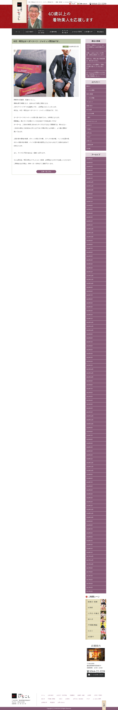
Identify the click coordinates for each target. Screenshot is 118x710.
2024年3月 (89, 264)
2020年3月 (89, 451)
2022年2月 (89, 361)
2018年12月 (89, 509)
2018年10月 (89, 517)
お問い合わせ (61, 702)
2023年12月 (89, 275)
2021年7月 (89, 388)
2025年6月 (89, 205)
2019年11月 (89, 466)
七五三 (60, 699)
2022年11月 (89, 326)
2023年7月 (89, 295)
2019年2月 (89, 501)
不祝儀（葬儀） (52, 699)
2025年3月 (89, 217)
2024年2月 (89, 268)
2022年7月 (89, 342)
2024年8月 (89, 244)
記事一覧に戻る (46, 171)
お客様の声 (89, 144)
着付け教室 (89, 94)
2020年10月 (89, 424)
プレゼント (89, 102)
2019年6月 (89, 486)
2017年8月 (89, 572)
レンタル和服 (90, 98)
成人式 (43, 699)
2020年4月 (89, 447)
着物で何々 (89, 105)
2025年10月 (89, 190)
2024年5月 (89, 256)
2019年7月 (89, 482)
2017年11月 (89, 560)
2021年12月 (89, 369)
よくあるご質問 (97, 699)
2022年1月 (89, 365)
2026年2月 (89, 174)
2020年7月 (89, 435)
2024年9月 (89, 240)
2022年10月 (89, 330)
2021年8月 (89, 385)
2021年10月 (89, 377)
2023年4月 (89, 307)
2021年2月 (89, 408)
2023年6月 (89, 299)
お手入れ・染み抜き (78, 699)
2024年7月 (89, 248)
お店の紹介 (51, 695)
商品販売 (52, 702)
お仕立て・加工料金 (62, 695)
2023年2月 (89, 314)
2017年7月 (89, 575)
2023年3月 (89, 310)
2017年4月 (89, 587)
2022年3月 (89, 357)
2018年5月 (89, 537)
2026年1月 (89, 178)
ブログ (88, 137)
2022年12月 (89, 322)
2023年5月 (89, 303)
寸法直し (89, 129)
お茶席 (89, 695)
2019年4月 (89, 494)
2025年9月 (89, 194)
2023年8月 (89, 291)
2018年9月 (89, 521)
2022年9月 (89, 334)
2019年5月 (89, 490)
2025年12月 (89, 182)
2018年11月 (89, 513)
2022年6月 (89, 346)
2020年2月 (89, 455)
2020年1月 (89, 459)
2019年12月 (89, 462)
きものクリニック (91, 121)
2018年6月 (89, 533)
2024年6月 (89, 252)
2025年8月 (89, 197)
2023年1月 (89, 318)
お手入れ (89, 133)
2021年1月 (89, 412)
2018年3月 (89, 544)
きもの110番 (90, 113)
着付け (88, 86)
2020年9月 (89, 427)
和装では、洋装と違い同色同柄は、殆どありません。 (95, 59)
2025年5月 (89, 209)
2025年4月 (89, 213)
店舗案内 (72, 695)
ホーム (43, 695)
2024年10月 (89, 236)
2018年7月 (89, 529)
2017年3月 (89, 591)
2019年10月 (89, 470)
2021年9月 (89, 381)
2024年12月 (89, 229)
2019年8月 (89, 478)
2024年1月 (89, 272)
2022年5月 (89, 349)
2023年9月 (89, 287)
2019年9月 (89, 474)
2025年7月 (89, 201)
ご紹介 (88, 117)
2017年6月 (89, 579)
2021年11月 (89, 373)
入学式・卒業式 (98, 695)
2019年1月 (89, 505)
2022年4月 (89, 353)
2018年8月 (89, 525)
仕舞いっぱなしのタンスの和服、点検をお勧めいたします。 (95, 54)
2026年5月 (89, 162)
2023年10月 (89, 283)
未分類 (88, 148)
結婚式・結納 (81, 695)
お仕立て (89, 125)
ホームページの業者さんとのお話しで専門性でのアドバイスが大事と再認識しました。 (95, 74)
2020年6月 (89, 439)
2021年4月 (89, 400)
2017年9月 (89, 568)
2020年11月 (89, 420)
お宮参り (67, 699)
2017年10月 (89, 564)
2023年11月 (89, 279)
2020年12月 (89, 416)
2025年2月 (89, 221)
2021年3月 (89, 404)
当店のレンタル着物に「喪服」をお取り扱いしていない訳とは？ (95, 66)
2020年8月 (89, 431)
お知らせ (89, 141)
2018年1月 (89, 552)
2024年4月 (89, 260)
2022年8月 (89, 338)
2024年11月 (89, 232)
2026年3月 (89, 170)
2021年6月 (89, 392)
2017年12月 (89, 556)
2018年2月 (89, 548)
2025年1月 (89, 225)
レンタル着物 (90, 90)
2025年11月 (89, 186)
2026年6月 (89, 158)
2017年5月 (89, 583)
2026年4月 (89, 166)
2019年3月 (89, 498)
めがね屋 (89, 109)
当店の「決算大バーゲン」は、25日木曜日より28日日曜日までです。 (95, 47)
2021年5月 (89, 396)
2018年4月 (89, 540)
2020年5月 (89, 443)
